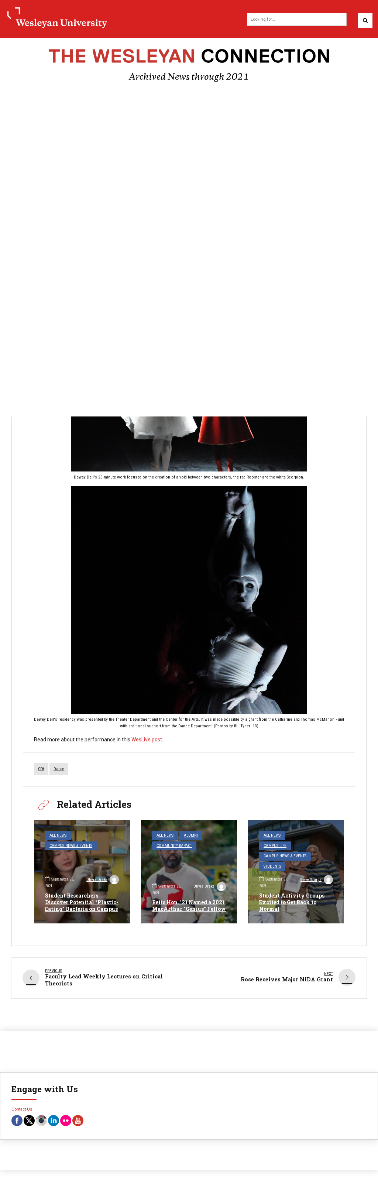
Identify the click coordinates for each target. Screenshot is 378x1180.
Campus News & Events (70, 845)
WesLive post (146, 739)
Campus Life (275, 845)
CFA (41, 768)
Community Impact (174, 845)
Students (272, 866)
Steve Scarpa (316, 881)
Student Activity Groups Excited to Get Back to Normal (291, 902)
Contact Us (21, 1108)
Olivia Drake (102, 881)
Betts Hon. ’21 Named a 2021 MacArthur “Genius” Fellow (189, 905)
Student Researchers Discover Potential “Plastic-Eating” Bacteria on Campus (81, 902)
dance (59, 768)
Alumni (191, 835)
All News (57, 835)
